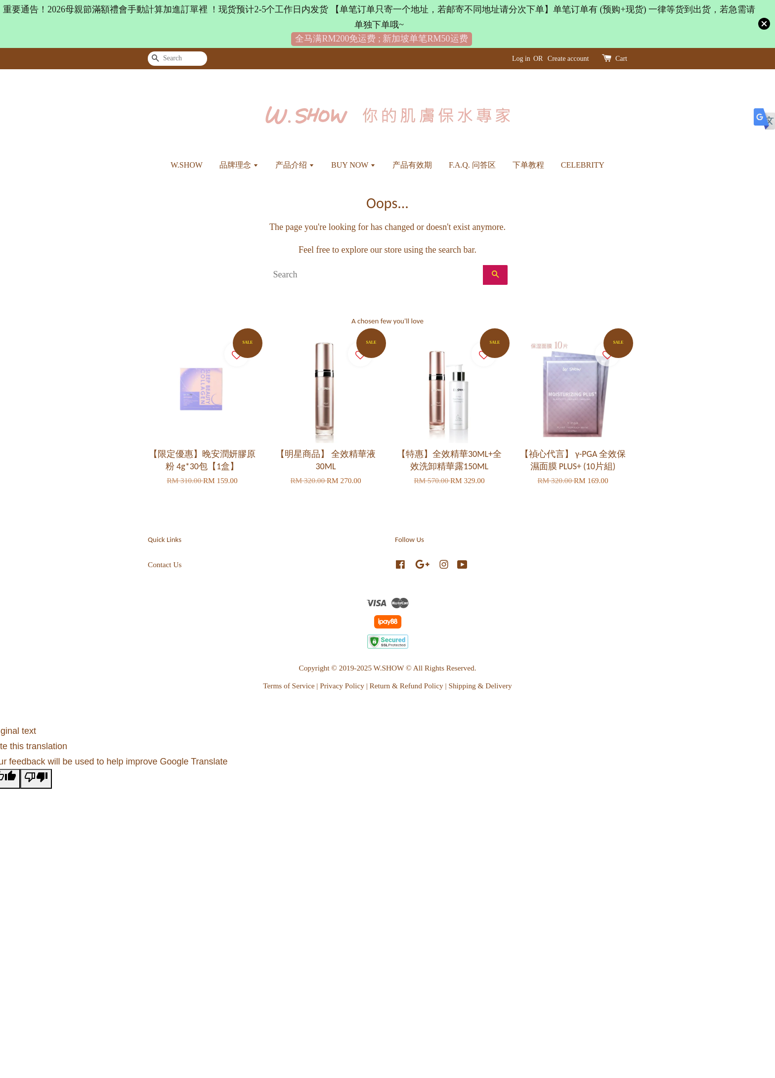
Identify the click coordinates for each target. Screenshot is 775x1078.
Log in (521, 58)
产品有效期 (412, 165)
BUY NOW (353, 165)
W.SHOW (187, 165)
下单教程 (528, 165)
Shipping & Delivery (480, 685)
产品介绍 (294, 165)
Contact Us (164, 564)
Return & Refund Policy (406, 685)
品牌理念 (238, 165)
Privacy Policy (342, 685)
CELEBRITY (582, 165)
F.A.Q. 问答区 (472, 165)
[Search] (177, 58)
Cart (621, 58)
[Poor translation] (36, 779)
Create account (568, 58)
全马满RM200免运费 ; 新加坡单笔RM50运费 (381, 39)
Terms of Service (288, 685)
